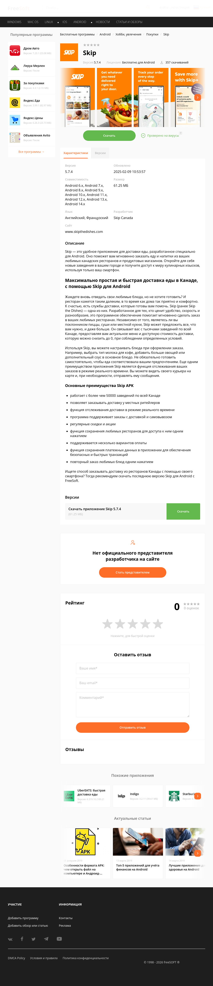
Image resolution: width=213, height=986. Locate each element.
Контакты (66, 918)
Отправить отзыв (133, 727)
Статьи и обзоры (129, 22)
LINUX (49, 22)
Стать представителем (132, 572)
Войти (164, 7)
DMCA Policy (16, 958)
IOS (64, 22)
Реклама (65, 926)
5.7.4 (92, 62)
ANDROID (79, 22)
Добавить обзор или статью (28, 926)
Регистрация (180, 7)
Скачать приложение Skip (95, 509)
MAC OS (33, 22)
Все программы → (31, 152)
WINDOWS (14, 22)
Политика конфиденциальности (86, 958)
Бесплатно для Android (138, 62)
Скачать (109, 136)
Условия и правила (43, 958)
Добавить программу (23, 918)
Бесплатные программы (77, 34)
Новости (103, 22)
